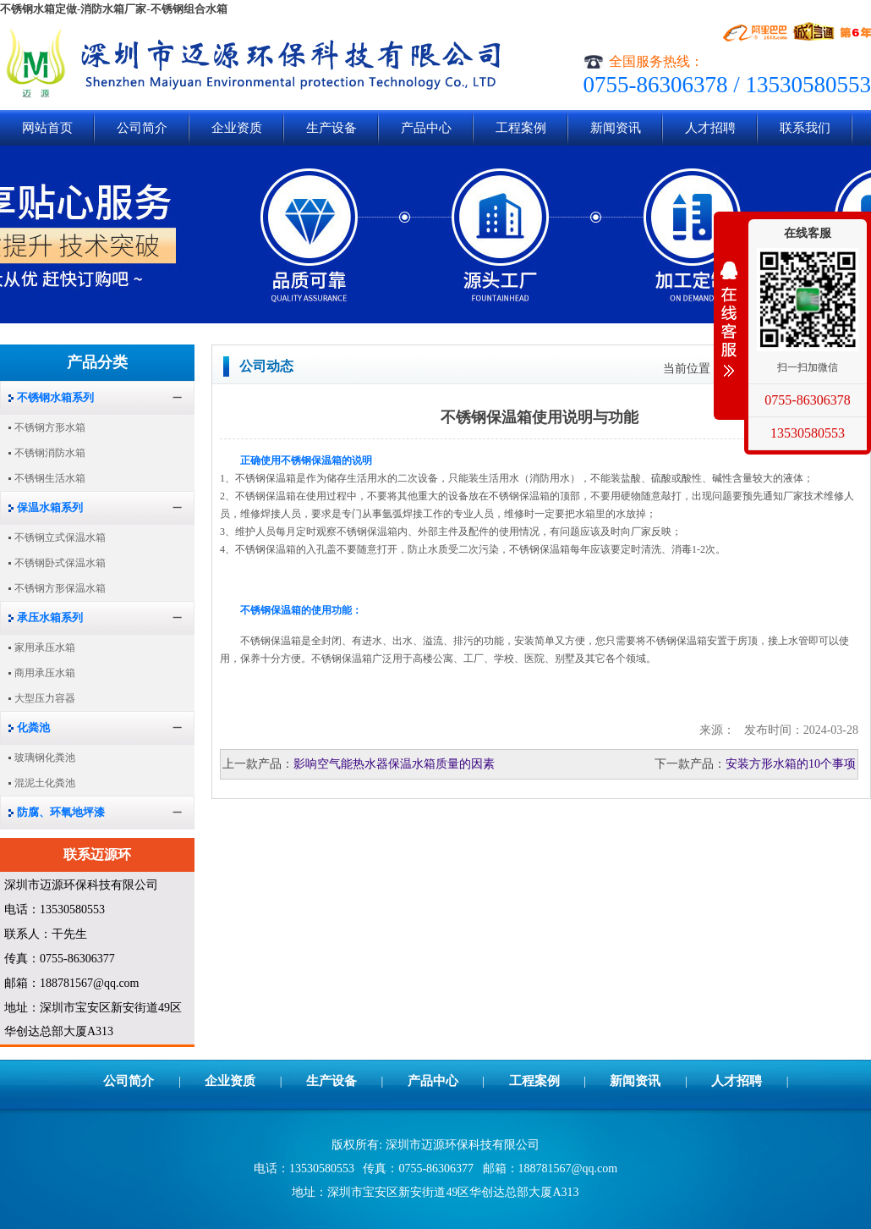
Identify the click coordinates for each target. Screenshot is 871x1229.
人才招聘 (710, 128)
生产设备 (331, 128)
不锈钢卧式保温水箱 (60, 563)
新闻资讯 (615, 128)
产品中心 (426, 128)
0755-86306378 (807, 400)
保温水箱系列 (50, 507)
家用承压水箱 (44, 647)
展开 (729, 319)
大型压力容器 (44, 698)
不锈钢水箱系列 (55, 397)
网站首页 (47, 128)
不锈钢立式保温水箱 (60, 537)
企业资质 (236, 128)
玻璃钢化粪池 (44, 757)
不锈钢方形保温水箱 (60, 588)
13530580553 (807, 433)
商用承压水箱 (44, 673)
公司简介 (142, 128)
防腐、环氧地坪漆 (61, 812)
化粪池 (33, 727)
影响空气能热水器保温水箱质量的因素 (394, 764)
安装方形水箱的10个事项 (791, 764)
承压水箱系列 (50, 617)
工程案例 (521, 128)
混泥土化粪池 (44, 783)
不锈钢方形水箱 (49, 427)
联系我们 (805, 128)
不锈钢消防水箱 (49, 453)
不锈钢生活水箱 (49, 478)
